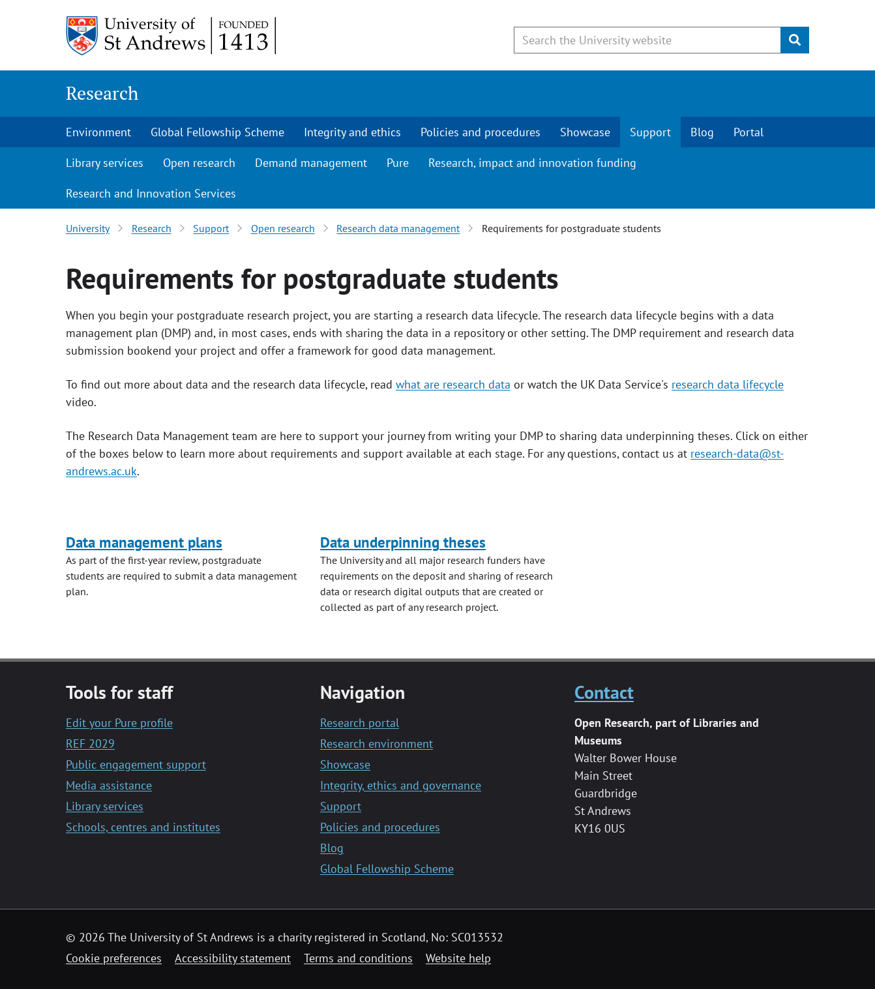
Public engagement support (136, 764)
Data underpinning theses (403, 542)
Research (102, 93)
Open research (199, 162)
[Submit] (794, 40)
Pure (398, 162)
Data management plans (144, 542)
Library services (104, 162)
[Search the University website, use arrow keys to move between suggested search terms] (647, 40)
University (88, 228)
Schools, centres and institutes (143, 826)
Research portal (359, 722)
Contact (604, 692)
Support (650, 132)
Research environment (376, 743)
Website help (458, 958)
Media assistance (109, 785)
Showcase (585, 132)
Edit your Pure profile (119, 722)
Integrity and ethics (352, 132)
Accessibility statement (233, 958)
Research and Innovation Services (151, 193)
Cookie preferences (114, 958)
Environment (98, 132)
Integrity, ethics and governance (400, 785)
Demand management (311, 162)
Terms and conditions (358, 958)
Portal (749, 132)
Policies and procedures (481, 132)
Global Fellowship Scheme (217, 132)
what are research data (453, 384)
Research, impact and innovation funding (532, 162)
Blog (702, 132)
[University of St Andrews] (172, 35)
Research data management (398, 228)
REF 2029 (90, 743)
